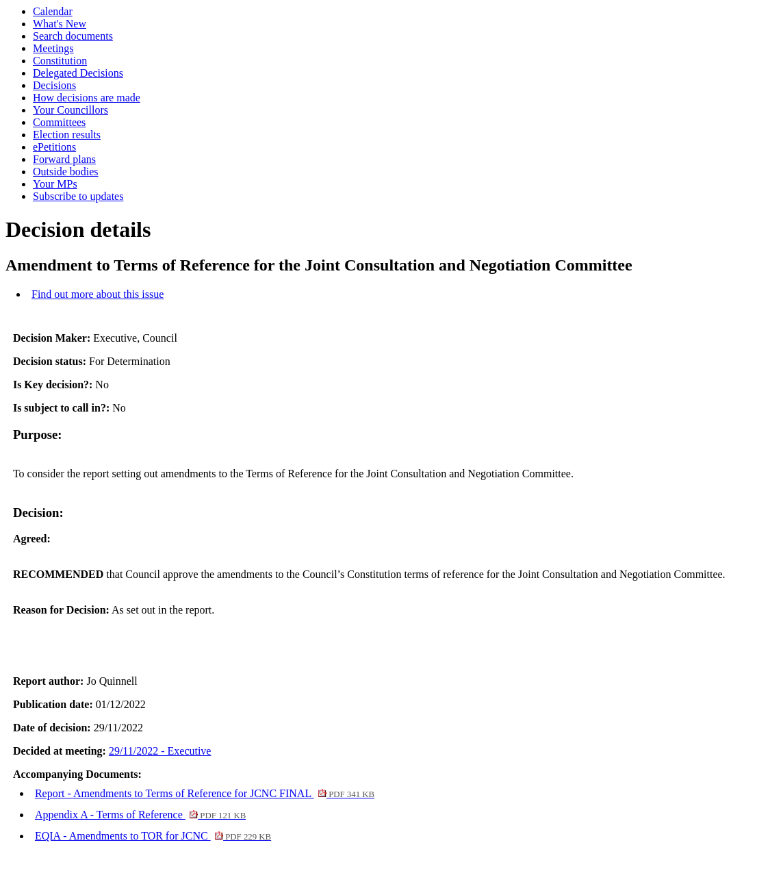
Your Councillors (70, 110)
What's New (59, 23)
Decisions (54, 85)
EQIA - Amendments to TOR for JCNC (153, 836)
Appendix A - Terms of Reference (140, 814)
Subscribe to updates (78, 196)
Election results (67, 134)
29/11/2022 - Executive (160, 751)
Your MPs (55, 184)
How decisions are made (86, 97)
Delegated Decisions (78, 73)
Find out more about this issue (97, 294)
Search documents (73, 36)
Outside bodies (66, 171)
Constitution (60, 60)
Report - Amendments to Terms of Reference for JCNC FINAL (204, 793)
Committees (59, 122)
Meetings (53, 48)
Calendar (53, 11)
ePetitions (54, 147)
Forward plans (64, 159)
